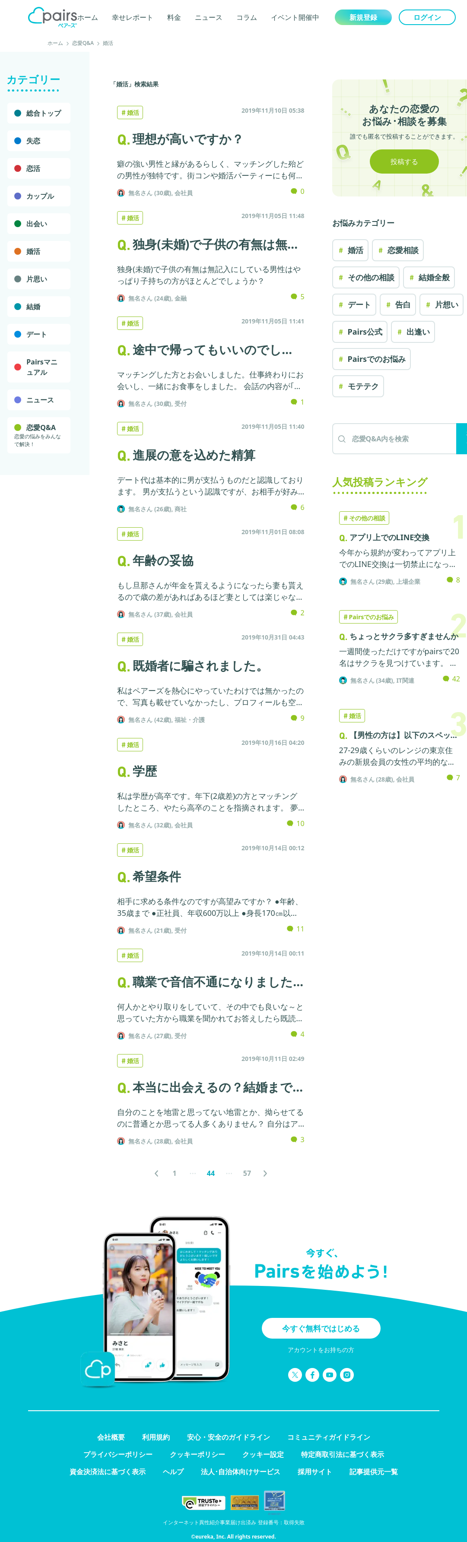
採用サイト (315, 1471)
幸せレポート (132, 17)
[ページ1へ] (174, 1173)
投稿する (404, 161)
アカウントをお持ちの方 (321, 1350)
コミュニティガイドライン (328, 1437)
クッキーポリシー (197, 1454)
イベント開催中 (295, 17)
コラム (246, 17)
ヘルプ (173, 1471)
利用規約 (156, 1437)
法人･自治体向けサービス (240, 1471)
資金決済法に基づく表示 (108, 1471)
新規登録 (363, 17)
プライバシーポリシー (117, 1454)
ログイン (427, 17)
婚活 (108, 43)
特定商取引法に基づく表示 (342, 1454)
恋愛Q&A (83, 43)
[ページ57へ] (247, 1173)
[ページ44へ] (211, 1173)
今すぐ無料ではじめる (321, 1328)
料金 (174, 17)
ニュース (208, 17)
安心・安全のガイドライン (228, 1437)
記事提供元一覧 (373, 1471)
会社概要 (111, 1437)
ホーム (87, 17)
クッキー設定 (263, 1454)
